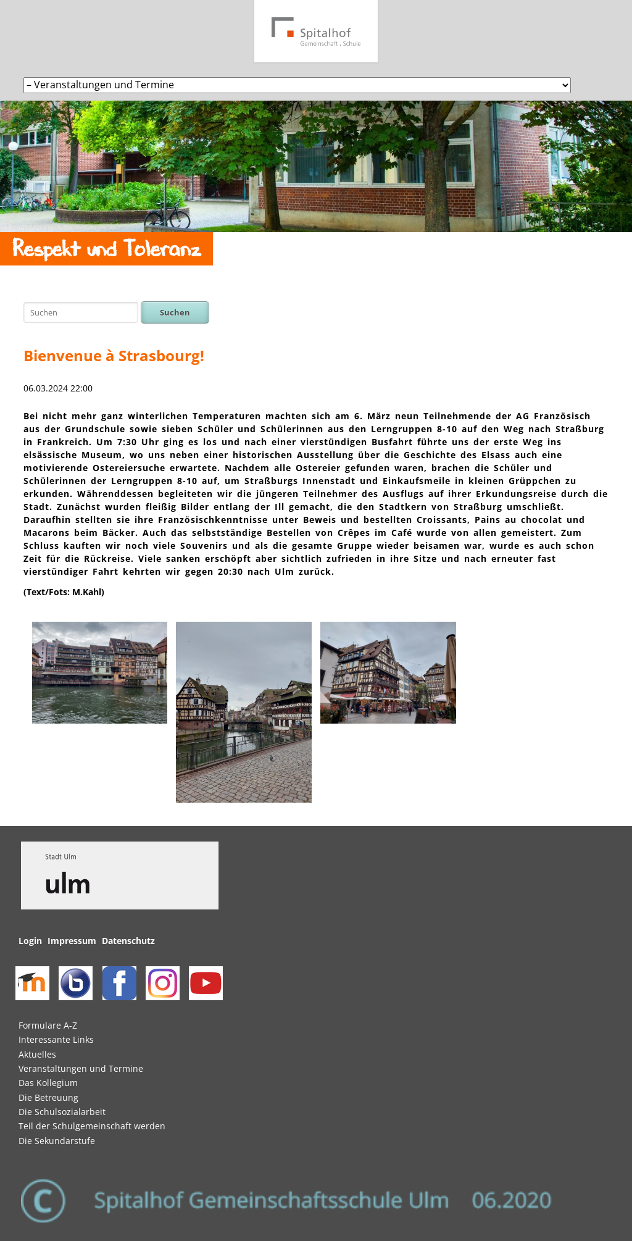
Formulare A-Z (48, 1025)
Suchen (175, 312)
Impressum (72, 940)
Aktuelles (37, 1054)
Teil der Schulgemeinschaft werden (92, 1126)
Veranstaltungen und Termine (81, 1068)
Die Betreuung (48, 1097)
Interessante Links (56, 1039)
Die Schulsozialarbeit (62, 1112)
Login (30, 940)
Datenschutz (128, 940)
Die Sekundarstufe (57, 1141)
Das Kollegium (48, 1082)
